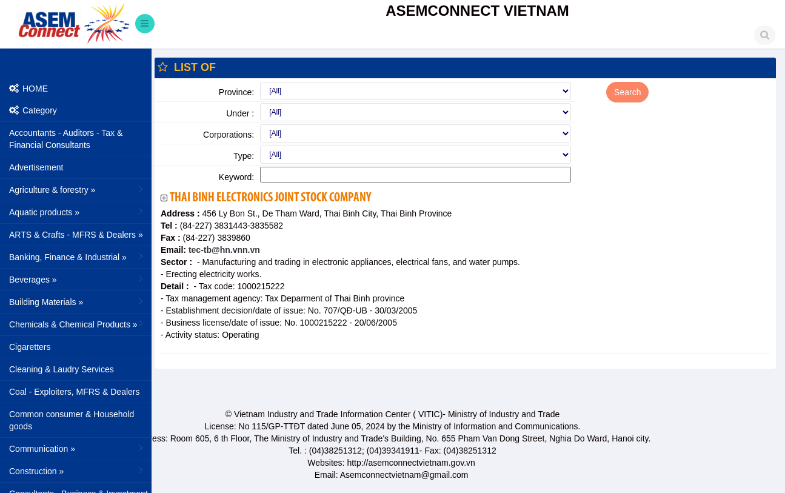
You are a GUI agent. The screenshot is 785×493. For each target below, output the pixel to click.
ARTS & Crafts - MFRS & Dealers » (77, 234)
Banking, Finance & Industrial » (77, 256)
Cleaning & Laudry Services (61, 369)
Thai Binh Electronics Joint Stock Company (270, 198)
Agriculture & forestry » (77, 189)
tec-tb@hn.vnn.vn (223, 250)
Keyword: (236, 177)
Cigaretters (29, 347)
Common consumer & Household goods (71, 420)
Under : (240, 113)
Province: (236, 92)
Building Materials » (77, 301)
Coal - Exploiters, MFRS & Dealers (74, 392)
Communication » (77, 448)
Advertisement (36, 167)
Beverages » (77, 278)
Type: (243, 156)
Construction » (77, 470)
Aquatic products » (77, 211)
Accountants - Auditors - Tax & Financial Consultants (65, 139)
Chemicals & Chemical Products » (77, 323)
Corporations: (228, 134)
